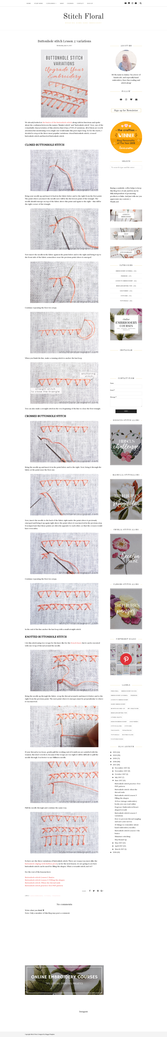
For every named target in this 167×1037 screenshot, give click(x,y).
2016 (115, 852)
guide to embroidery (124, 281)
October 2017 (120, 774)
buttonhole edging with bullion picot (41, 864)
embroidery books (129, 691)
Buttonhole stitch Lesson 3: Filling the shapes (45, 880)
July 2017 (118, 777)
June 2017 (118, 780)
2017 (114, 765)
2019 (115, 758)
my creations (133, 708)
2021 (115, 752)
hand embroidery (36, 895)
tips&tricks (56, 895)
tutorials (124, 301)
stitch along (116, 726)
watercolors (127, 734)
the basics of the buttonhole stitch (57, 122)
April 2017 (119, 846)
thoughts (115, 730)
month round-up (118, 708)
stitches (47, 895)
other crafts (116, 717)
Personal (115, 691)
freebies (124, 276)
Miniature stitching (122, 836)
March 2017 (119, 849)
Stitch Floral (83, 16)
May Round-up (121, 840)
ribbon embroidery (119, 721)
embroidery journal (124, 271)
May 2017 (118, 843)
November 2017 (121, 771)
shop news (124, 291)
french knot (76, 643)
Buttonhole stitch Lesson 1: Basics (39, 877)
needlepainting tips (124, 286)
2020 (115, 755)
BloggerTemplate (50, 1034)
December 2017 (121, 768)
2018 (115, 761)
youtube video (117, 739)
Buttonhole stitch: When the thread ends (42, 883)
